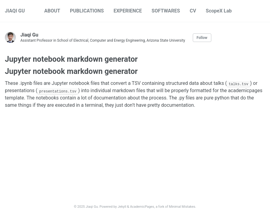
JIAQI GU (15, 11)
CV (193, 11)
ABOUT (52, 11)
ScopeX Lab (219, 11)
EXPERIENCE (127, 11)
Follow (202, 38)
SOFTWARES (166, 11)
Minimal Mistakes (182, 207)
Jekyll (122, 207)
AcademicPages (142, 207)
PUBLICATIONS (87, 11)
